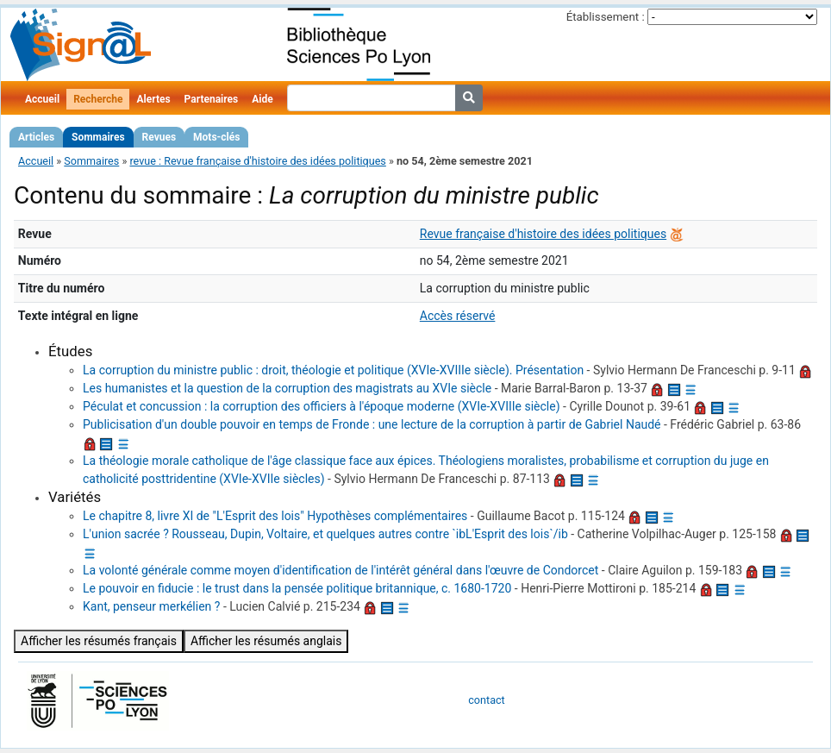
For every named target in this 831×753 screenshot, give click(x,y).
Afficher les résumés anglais (266, 641)
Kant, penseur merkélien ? (151, 606)
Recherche (97, 99)
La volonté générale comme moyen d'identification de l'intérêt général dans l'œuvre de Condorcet (340, 570)
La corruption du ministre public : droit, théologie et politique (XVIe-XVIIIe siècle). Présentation (333, 370)
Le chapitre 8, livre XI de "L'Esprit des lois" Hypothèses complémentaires (275, 516)
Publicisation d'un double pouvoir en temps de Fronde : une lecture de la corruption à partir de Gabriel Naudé (372, 424)
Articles (36, 137)
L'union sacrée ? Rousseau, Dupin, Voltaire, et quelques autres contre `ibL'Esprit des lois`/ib (325, 534)
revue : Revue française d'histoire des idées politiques (257, 160)
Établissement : (605, 16)
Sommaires (98, 137)
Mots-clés (216, 137)
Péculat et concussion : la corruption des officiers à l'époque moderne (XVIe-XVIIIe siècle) (321, 406)
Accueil (42, 99)
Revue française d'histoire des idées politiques (543, 234)
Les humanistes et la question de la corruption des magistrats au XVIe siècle (287, 388)
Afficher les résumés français (99, 641)
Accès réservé (458, 316)
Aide (262, 99)
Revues (159, 137)
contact (486, 699)
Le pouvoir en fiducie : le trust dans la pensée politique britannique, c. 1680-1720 (297, 588)
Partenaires (211, 99)
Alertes (153, 99)
